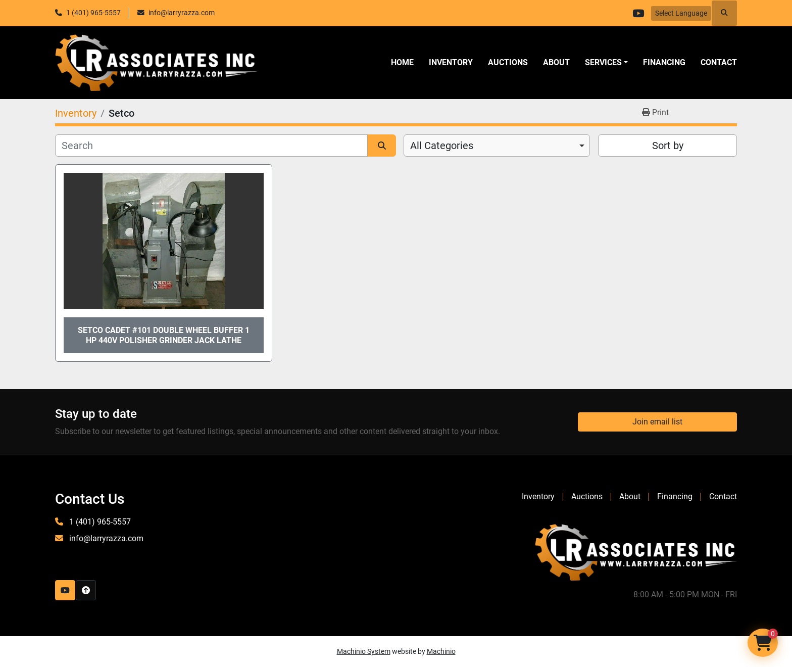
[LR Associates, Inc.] (636, 551)
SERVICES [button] (603, 62)
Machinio (441, 651)
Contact (719, 62)
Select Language (681, 13)
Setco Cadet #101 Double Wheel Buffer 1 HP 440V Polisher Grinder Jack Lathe (164, 335)
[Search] (211, 145)
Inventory (451, 62)
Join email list (657, 421)
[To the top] (86, 590)
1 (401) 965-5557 (93, 13)
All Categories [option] (441, 145)
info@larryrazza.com (181, 13)
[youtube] (638, 13)
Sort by (667, 145)
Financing (664, 62)
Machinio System (363, 651)
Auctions (508, 62)
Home (402, 62)
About (556, 62)
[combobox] (497, 145)
